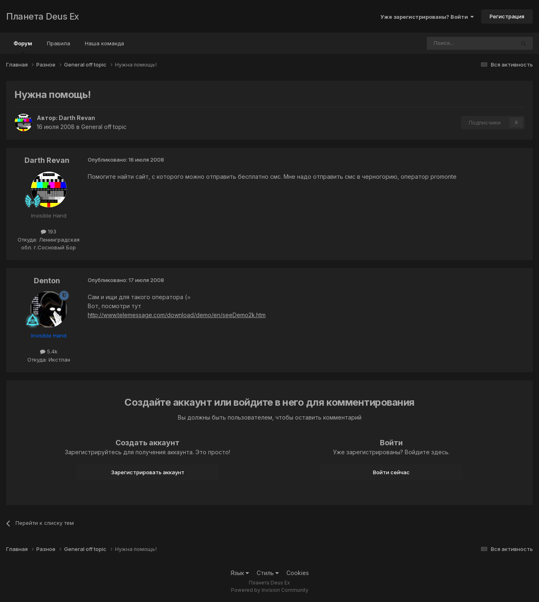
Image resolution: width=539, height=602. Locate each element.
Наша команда (104, 43)
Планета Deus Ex (42, 16)
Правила (58, 43)
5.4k (49, 351)
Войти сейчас (391, 472)
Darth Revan (77, 117)
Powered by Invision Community (269, 590)
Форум (22, 47)
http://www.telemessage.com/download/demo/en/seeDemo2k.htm (177, 314)
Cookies (297, 572)
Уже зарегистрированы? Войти (427, 16)
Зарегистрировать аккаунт (147, 472)
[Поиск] (448, 43)
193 (48, 231)
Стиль (268, 572)
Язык (240, 572)
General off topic (103, 126)
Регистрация (507, 16)
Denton (47, 280)
